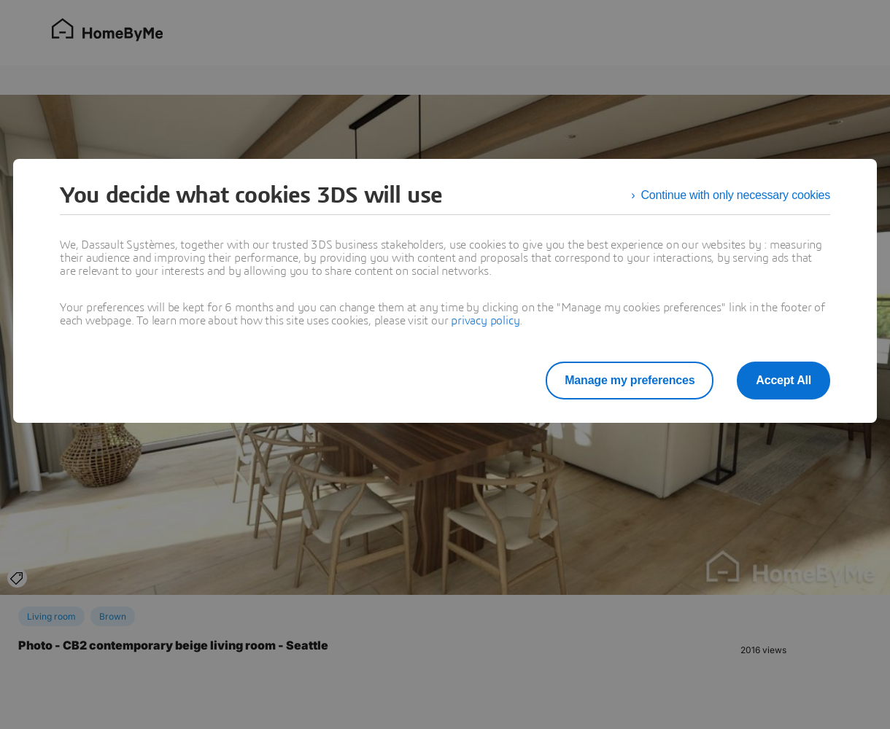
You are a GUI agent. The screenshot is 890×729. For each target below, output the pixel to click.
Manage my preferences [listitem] (629, 380)
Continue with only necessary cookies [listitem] (735, 195)
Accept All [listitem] (783, 380)
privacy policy (485, 321)
